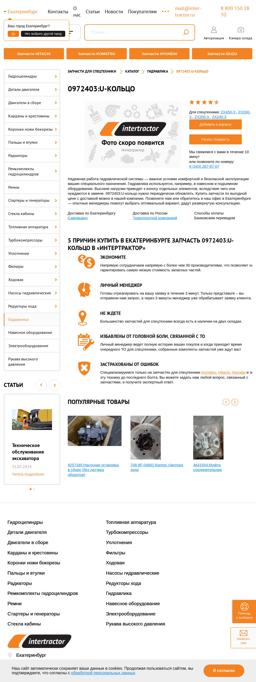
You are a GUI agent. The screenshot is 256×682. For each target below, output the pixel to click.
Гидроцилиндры (32, 73)
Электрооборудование (28, 343)
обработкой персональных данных (103, 673)
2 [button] (33, 487)
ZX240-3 (219, 114)
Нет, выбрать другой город (43, 34)
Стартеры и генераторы (32, 197)
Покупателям (142, 11)
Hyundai (239, 370)
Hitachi (224, 370)
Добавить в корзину (216, 122)
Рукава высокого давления (23, 359)
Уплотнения (32, 250)
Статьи (93, 11)
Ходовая (32, 277)
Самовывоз (78, 215)
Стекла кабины (32, 211)
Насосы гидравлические (32, 290)
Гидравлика (18, 316)
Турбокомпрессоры (32, 237)
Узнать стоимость (215, 137)
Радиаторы (32, 153)
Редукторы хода (32, 303)
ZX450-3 (228, 109)
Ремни (13, 184)
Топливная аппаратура (32, 224)
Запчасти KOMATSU (96, 53)
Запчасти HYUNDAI (160, 53)
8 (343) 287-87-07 (204, 164)
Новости (114, 11)
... (166, 9)
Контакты (58, 11)
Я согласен (224, 670)
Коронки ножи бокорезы (32, 126)
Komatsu (208, 370)
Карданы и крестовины (32, 113)
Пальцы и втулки (32, 139)
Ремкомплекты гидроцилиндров (32, 169)
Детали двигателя (32, 87)
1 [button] (31, 487)
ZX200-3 (202, 114)
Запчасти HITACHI (33, 53)
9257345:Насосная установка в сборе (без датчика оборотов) (93, 467)
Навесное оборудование (30, 330)
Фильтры (32, 264)
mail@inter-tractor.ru (188, 11)
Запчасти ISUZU (223, 53)
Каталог (132, 69)
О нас (77, 11)
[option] (32, 437)
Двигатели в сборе (32, 100)
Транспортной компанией (155, 215)
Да (13, 34)
